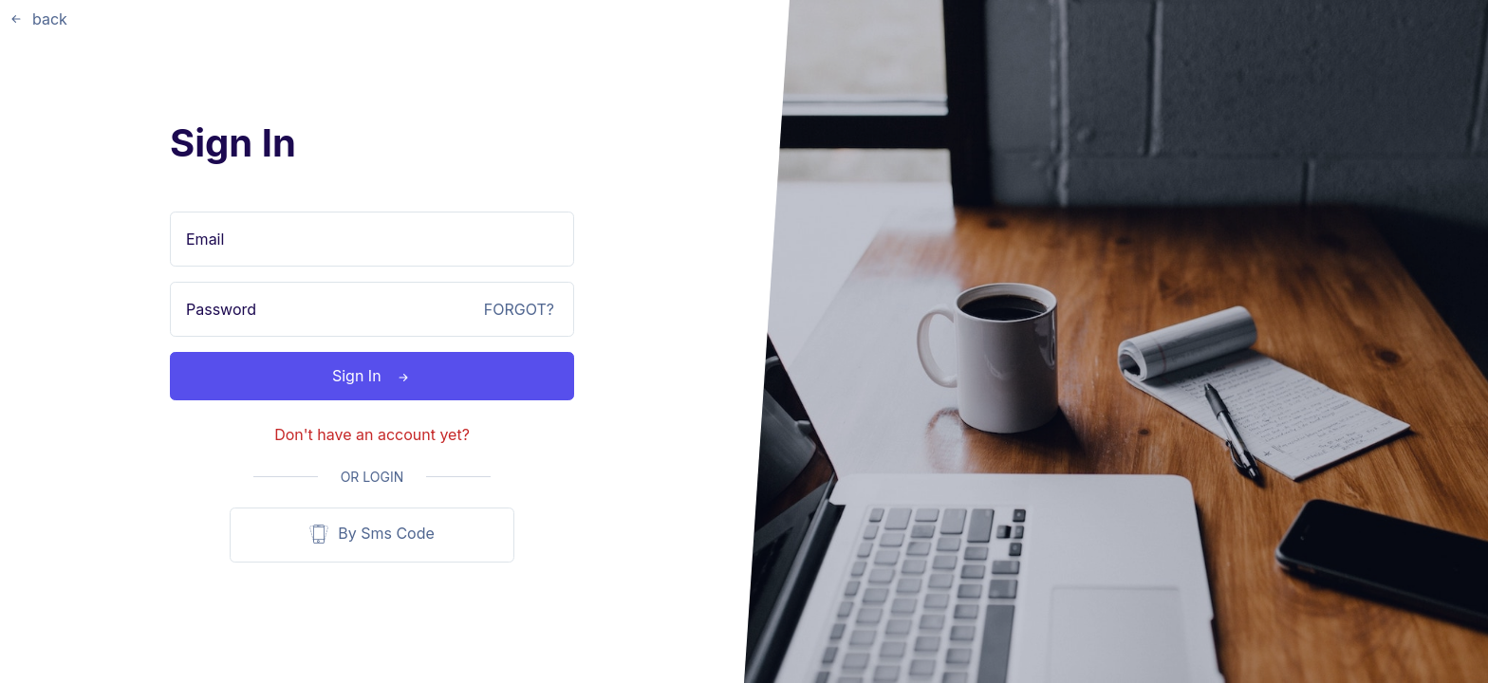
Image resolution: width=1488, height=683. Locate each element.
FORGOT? (519, 309)
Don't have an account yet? (372, 434)
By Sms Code (372, 535)
